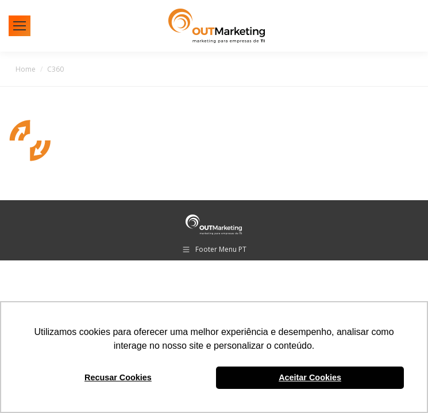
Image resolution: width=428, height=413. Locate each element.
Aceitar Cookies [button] (310, 377)
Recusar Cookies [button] (118, 377)
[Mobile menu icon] (19, 25)
